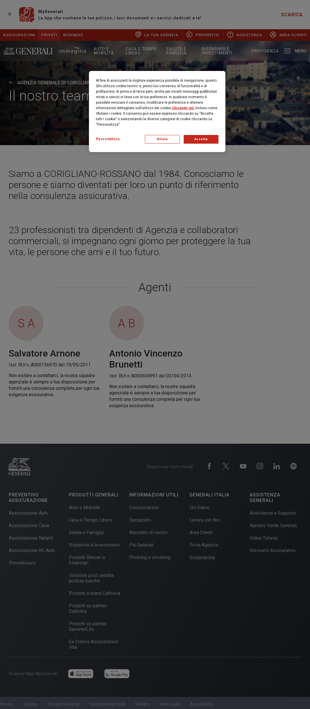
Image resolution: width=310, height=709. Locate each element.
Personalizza (108, 139)
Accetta (201, 139)
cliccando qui (183, 108)
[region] (157, 111)
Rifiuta (162, 139)
